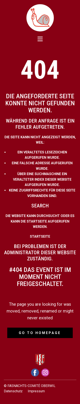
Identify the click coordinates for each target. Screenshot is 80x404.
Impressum (36, 391)
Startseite (40, 236)
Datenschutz (13, 391)
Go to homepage (40, 333)
